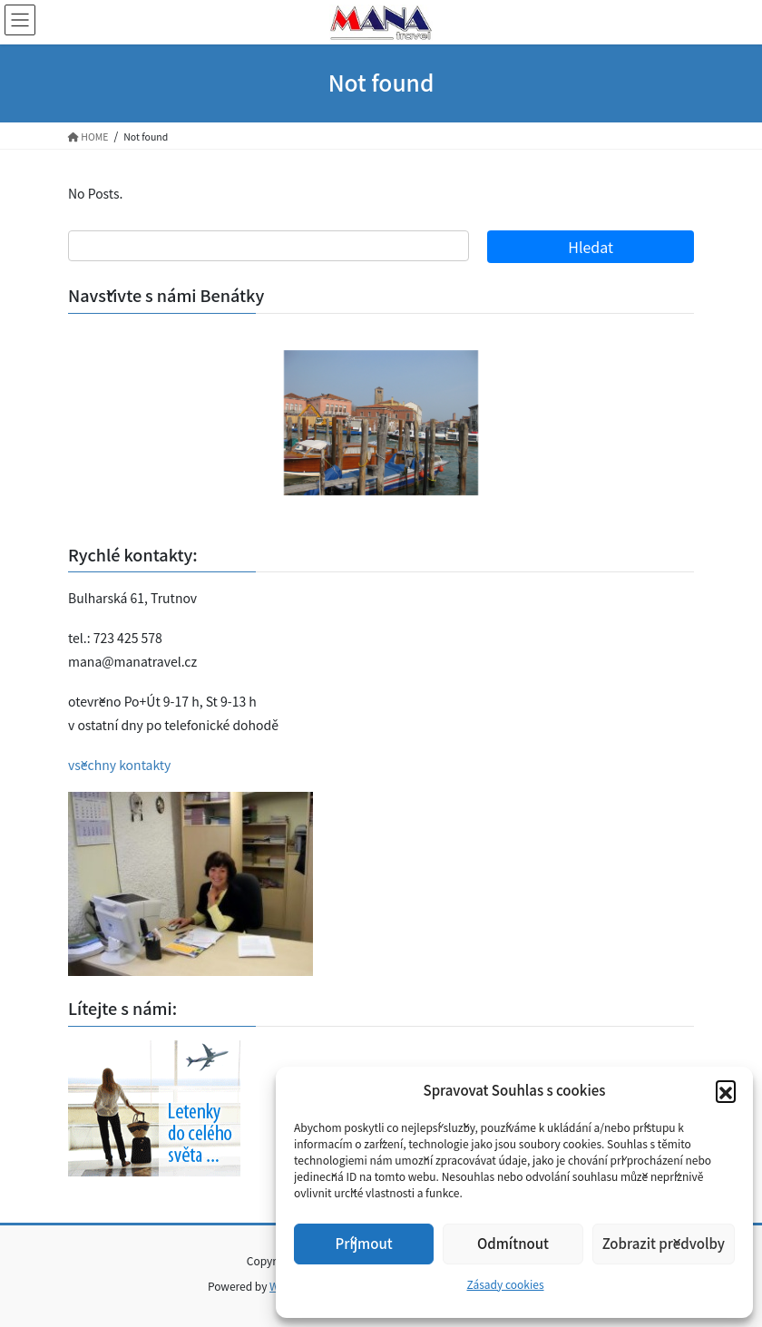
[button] (726, 1090)
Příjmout (364, 1243)
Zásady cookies (504, 1284)
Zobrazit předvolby (663, 1243)
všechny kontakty (119, 765)
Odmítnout (513, 1243)
